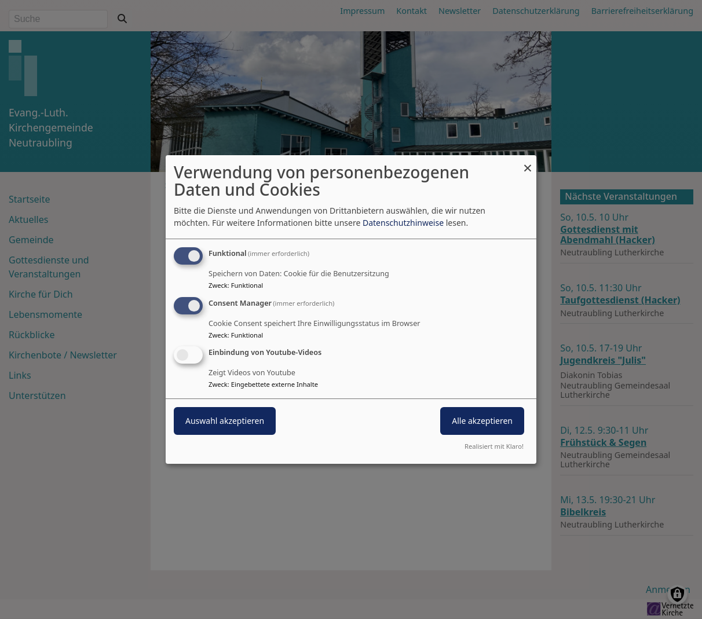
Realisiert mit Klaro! (494, 446)
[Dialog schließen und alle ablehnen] (527, 162)
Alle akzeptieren (482, 421)
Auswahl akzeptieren (224, 421)
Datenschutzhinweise (403, 222)
